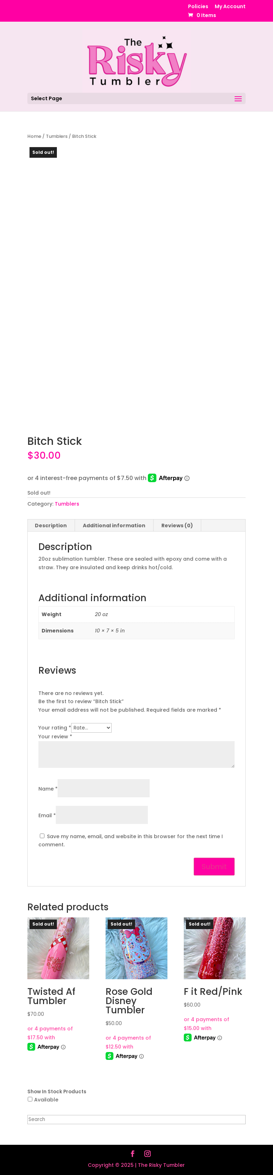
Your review (55, 736)
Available (46, 1099)
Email (47, 815)
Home (34, 136)
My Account (230, 7)
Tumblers (57, 136)
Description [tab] (51, 525)
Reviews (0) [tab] (177, 525)
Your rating (54, 727)
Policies (198, 7)
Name (48, 788)
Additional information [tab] (114, 525)
